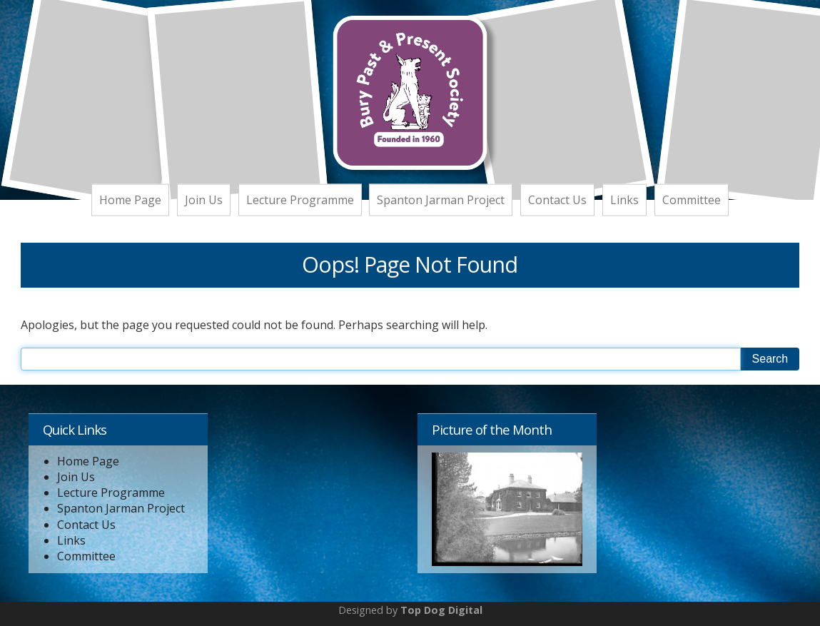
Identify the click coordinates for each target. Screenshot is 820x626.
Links (624, 199)
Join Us (204, 199)
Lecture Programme (300, 199)
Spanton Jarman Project (441, 199)
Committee (691, 199)
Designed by (410, 610)
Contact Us (557, 199)
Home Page (130, 199)
